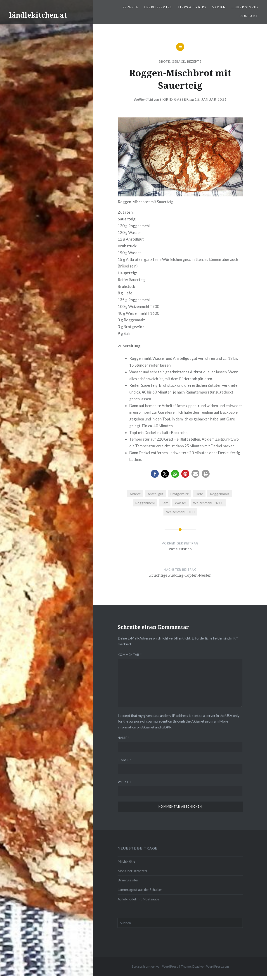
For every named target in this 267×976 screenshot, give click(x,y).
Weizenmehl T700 (180, 512)
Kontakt (249, 16)
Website (125, 782)
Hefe (199, 494)
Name (124, 738)
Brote (164, 61)
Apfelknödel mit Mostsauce (138, 899)
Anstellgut (155, 494)
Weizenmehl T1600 (208, 503)
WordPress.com (217, 966)
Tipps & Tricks (192, 7)
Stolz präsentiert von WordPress (155, 966)
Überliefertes (158, 7)
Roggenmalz (219, 494)
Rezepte (131, 7)
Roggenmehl (145, 503)
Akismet (197, 721)
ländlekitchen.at (38, 15)
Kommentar (130, 654)
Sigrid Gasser (174, 99)
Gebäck (178, 61)
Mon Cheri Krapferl (132, 871)
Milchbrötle (126, 861)
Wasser (180, 503)
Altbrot (135, 494)
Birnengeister (128, 880)
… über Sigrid (244, 7)
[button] (155, 474)
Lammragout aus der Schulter (140, 890)
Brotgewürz (179, 494)
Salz (165, 503)
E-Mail (125, 760)
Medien (219, 7)
